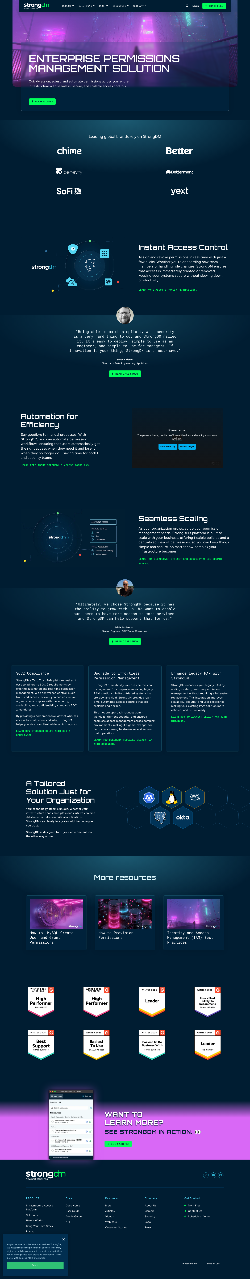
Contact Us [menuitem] (195, 1211)
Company (138, 5)
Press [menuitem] (148, 1227)
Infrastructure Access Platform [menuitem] (39, 1207)
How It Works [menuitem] (34, 1220)
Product (66, 5)
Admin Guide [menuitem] (74, 1216)
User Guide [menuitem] (73, 1211)
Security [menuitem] (150, 1216)
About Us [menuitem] (150, 1205)
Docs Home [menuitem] (73, 1205)
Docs (102, 5)
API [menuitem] (68, 1221)
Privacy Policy (189, 1264)
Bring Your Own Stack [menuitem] (39, 1226)
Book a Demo (120, 1144)
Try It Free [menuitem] (194, 1205)
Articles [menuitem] (110, 1211)
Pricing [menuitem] (30, 1231)
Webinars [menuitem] (111, 1221)
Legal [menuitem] (148, 1221)
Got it (35, 1265)
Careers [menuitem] (149, 1211)
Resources (119, 5)
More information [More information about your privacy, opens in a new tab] (36, 1258)
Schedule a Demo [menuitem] (199, 1216)
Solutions (85, 5)
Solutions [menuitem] (32, 1215)
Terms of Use (212, 1264)
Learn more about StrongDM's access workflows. (55, 465)
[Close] (63, 1239)
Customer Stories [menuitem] (116, 1227)
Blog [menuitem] (108, 1205)
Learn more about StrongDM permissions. (168, 289)
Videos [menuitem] (109, 1216)
